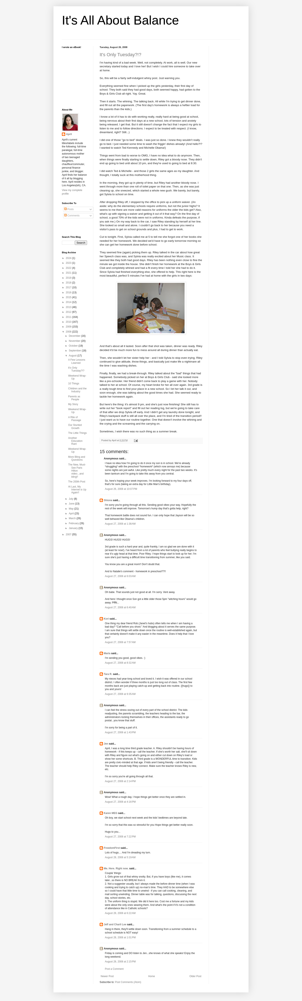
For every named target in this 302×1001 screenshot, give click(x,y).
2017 (69, 287)
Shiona (108, 500)
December (75, 335)
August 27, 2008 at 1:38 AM (120, 523)
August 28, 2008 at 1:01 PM (120, 937)
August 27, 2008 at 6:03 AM (120, 576)
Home (151, 976)
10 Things (73, 383)
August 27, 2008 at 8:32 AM (120, 662)
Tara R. (108, 674)
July (71, 498)
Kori (106, 618)
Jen (106, 743)
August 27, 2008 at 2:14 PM (120, 781)
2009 (69, 326)
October (73, 345)
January (73, 528)
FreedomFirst (112, 847)
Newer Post (107, 976)
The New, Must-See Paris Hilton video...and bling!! (77, 470)
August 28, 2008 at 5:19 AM (120, 857)
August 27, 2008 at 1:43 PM (120, 732)
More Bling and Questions (76, 458)
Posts (69, 209)
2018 (69, 282)
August (73, 355)
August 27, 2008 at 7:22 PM (120, 836)
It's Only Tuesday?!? (120, 54)
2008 (69, 331)
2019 (69, 277)
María (107, 653)
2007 (69, 534)
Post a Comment (114, 968)
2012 (69, 312)
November (75, 340)
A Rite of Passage (74, 419)
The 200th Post (76, 481)
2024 (69, 258)
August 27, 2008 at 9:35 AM (120, 694)
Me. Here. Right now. (116, 868)
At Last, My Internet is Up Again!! (77, 489)
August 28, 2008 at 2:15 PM (120, 961)
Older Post (195, 976)
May (71, 508)
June (72, 503)
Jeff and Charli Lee (115, 924)
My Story (73, 404)
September (75, 350)
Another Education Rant (75, 441)
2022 (69, 267)
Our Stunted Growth (75, 426)
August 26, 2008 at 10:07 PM (121, 489)
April (69, 134)
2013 (69, 307)
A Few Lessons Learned (76, 361)
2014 (69, 302)
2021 (69, 272)
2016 (69, 292)
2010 (69, 321)
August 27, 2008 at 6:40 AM (120, 607)
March (73, 518)
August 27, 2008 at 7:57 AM (120, 642)
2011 (69, 317)
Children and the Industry (77, 390)
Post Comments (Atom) (128, 982)
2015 (69, 297)
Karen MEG (110, 813)
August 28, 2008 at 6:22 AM (120, 913)
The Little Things (77, 433)
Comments (71, 215)
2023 (69, 262)
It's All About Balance (120, 20)
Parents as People (74, 398)
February (74, 523)
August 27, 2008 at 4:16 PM (120, 801)
